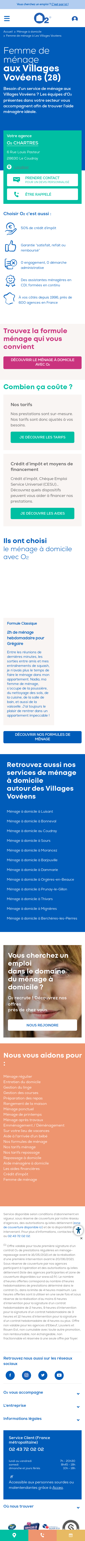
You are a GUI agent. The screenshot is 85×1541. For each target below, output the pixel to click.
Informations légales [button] (22, 1373)
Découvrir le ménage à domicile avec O (42, 362)
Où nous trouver (18, 1461)
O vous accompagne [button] (23, 1347)
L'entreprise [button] (14, 1360)
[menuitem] (14, 1535)
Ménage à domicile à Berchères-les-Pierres (42, 873)
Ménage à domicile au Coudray (32, 786)
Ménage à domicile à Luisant (30, 766)
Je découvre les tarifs (42, 437)
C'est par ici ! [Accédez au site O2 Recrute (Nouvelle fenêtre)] (59, 4)
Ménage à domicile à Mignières (32, 863)
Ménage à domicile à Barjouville (32, 815)
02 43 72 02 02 (19, 1191)
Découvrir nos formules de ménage (42, 691)
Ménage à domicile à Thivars (30, 854)
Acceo (57, 1442)
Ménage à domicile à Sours (29, 795)
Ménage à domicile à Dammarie (32, 825)
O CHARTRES (22, 143)
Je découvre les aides (42, 513)
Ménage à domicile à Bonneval (31, 776)
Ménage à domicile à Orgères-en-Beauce (40, 834)
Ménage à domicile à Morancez (32, 805)
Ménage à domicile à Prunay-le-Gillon (37, 844)
